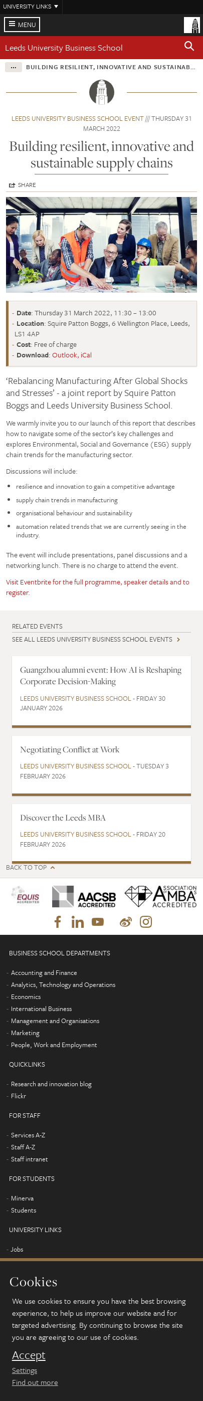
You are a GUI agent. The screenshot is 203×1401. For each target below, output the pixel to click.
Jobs (17, 1249)
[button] (189, 48)
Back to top (26, 867)
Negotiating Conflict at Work (69, 749)
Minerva (22, 1198)
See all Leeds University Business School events (92, 639)
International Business (41, 1009)
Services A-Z (28, 1135)
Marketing (25, 1033)
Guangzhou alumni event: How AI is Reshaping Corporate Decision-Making (100, 675)
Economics (26, 996)
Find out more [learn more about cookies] (35, 1381)
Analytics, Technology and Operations (63, 984)
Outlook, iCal (72, 354)
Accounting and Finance (44, 972)
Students (23, 1210)
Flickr (18, 1096)
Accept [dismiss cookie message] (29, 1355)
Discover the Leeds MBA (63, 818)
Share (27, 184)
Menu (27, 25)
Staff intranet (29, 1159)
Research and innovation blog (51, 1084)
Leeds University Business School (64, 47)
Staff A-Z (23, 1147)
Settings (24, 1369)
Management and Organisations (55, 1021)
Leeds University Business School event (78, 118)
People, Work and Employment (54, 1045)
